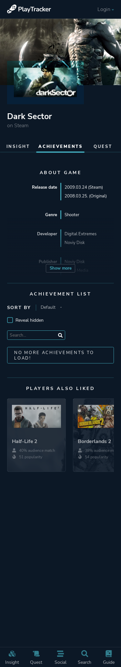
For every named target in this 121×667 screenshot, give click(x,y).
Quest (36, 657)
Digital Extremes (80, 234)
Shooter (72, 214)
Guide (108, 657)
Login (106, 9)
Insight (12, 657)
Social (60, 657)
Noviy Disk (75, 242)
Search (84, 657)
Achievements (60, 147)
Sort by (19, 308)
